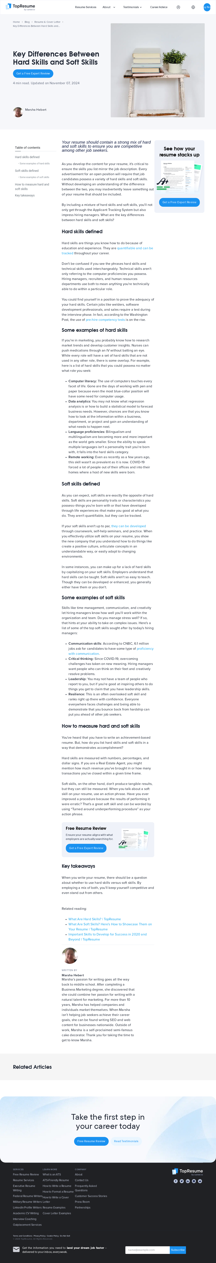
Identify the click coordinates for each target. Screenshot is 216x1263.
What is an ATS (52, 1174)
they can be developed (128, 526)
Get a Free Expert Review (33, 73)
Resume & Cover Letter (47, 21)
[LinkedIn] (188, 1181)
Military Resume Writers (27, 1202)
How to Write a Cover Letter (56, 1200)
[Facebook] (176, 1181)
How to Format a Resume (58, 1191)
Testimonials (131, 7)
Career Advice (158, 7)
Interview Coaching (24, 1219)
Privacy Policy (40, 1236)
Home (16, 21)
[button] (109, 7)
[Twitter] (182, 1181)
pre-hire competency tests (105, 320)
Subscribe (178, 1250)
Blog (27, 21)
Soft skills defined (27, 170)
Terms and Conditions (22, 1236)
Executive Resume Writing (24, 1188)
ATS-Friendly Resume (56, 1180)
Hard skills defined (27, 157)
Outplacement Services (27, 1225)
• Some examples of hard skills (34, 163)
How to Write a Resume (57, 1186)
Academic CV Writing (26, 1213)
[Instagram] (194, 1181)
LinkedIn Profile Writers (27, 1207)
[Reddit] (200, 1181)
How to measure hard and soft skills (32, 187)
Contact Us (81, 1180)
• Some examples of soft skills (33, 177)
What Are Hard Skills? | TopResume (95, 919)
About (106, 7)
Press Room (82, 1202)
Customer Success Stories (91, 1196)
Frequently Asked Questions (86, 1188)
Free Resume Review (91, 1141)
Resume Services (85, 7)
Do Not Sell (65, 1236)
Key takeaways (25, 195)
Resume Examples (54, 1207)
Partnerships (82, 1207)
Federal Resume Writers (28, 1196)
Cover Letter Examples (57, 1213)
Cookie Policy (53, 1236)
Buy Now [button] (207, 7)
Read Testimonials (126, 1141)
